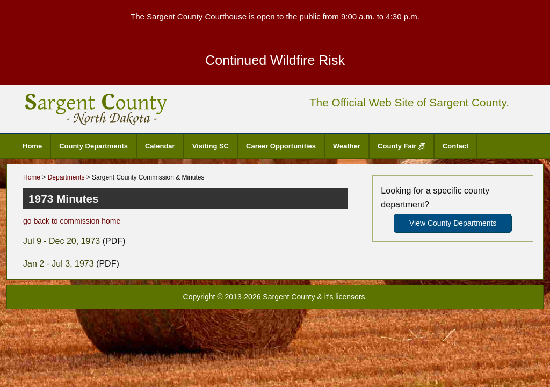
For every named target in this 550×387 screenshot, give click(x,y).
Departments (66, 177)
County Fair (401, 146)
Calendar (160, 146)
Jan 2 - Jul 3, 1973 (58, 263)
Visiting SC (210, 146)
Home (32, 146)
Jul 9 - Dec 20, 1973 (61, 241)
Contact (455, 146)
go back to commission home (71, 221)
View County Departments (452, 223)
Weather (346, 146)
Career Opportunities (281, 146)
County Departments (93, 146)
